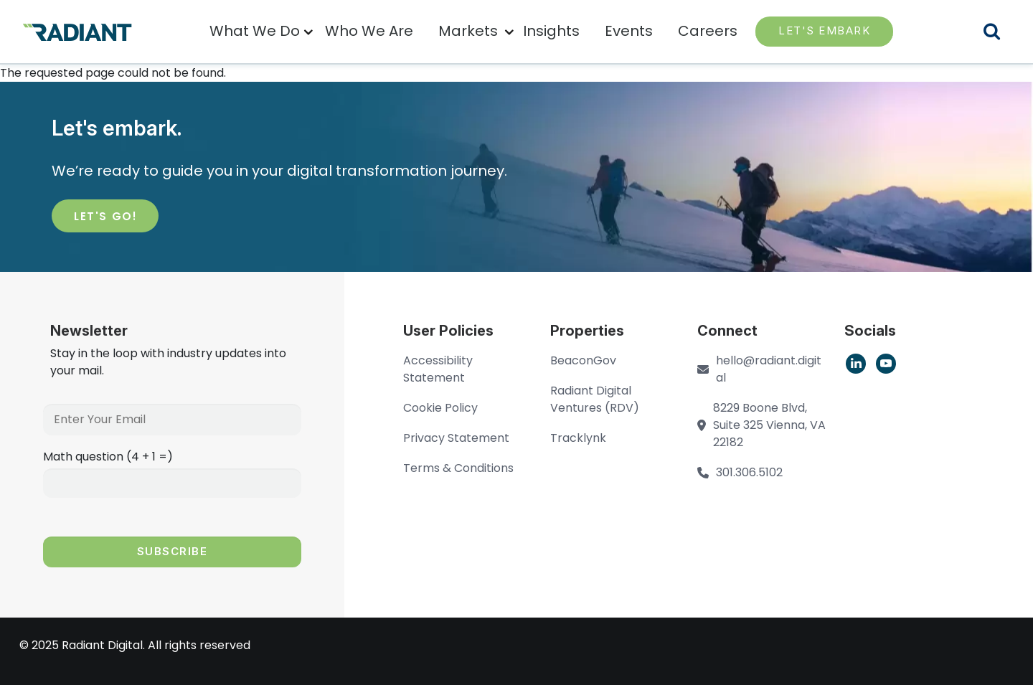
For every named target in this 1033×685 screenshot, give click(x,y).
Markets (468, 31)
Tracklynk (578, 438)
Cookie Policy (440, 408)
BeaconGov (583, 360)
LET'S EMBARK (824, 30)
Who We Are (369, 31)
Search (1000, 33)
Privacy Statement (456, 438)
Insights (551, 31)
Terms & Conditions (458, 468)
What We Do (254, 31)
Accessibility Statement (438, 369)
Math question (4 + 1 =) (108, 456)
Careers (707, 31)
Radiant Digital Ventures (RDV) (594, 399)
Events (629, 31)
